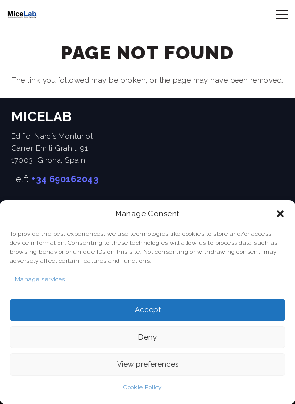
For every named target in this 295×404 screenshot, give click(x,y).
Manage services (40, 279)
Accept (148, 309)
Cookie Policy (142, 387)
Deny (147, 337)
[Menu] (282, 14)
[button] (280, 214)
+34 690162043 (65, 179)
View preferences (147, 364)
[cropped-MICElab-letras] (22, 15)
